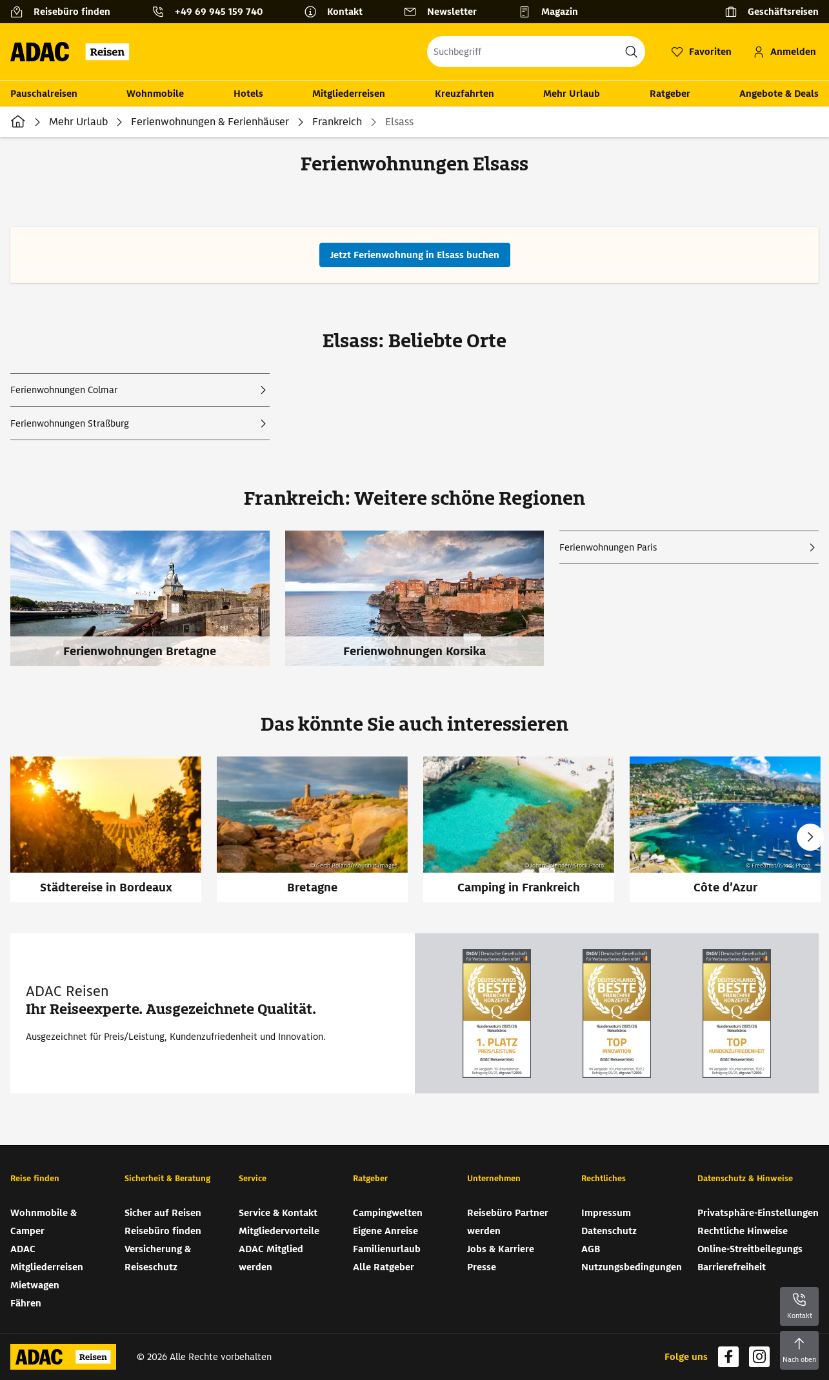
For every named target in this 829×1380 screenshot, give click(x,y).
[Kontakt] (338, 11)
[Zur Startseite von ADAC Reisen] (73, 51)
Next (810, 837)
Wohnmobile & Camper (43, 1222)
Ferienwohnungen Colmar (63, 390)
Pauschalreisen (43, 93)
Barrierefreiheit (731, 1267)
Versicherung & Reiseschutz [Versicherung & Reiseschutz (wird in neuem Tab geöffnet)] (158, 1258)
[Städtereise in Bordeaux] (105, 829)
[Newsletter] (445, 11)
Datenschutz (609, 1231)
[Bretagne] (312, 829)
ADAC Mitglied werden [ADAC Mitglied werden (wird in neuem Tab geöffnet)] (271, 1258)
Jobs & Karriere (500, 1249)
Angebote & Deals (779, 93)
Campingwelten (388, 1213)
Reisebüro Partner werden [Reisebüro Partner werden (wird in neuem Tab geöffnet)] (507, 1222)
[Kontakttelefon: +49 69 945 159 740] (212, 11)
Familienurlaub (387, 1249)
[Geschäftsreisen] (771, 11)
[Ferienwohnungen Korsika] (422, 606)
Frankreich (337, 121)
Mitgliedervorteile (279, 1231)
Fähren (25, 1303)
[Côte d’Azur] (725, 829)
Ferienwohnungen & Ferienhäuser (210, 121)
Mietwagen (34, 1285)
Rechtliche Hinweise (742, 1231)
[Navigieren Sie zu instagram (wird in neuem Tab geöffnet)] (759, 1356)
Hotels (248, 93)
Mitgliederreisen (348, 93)
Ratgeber (670, 93)
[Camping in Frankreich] (518, 829)
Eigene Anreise (385, 1231)
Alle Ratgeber (383, 1267)
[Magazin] (553, 11)
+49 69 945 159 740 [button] (219, 11)
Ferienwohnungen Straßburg (69, 423)
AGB (590, 1249)
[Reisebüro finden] (65, 11)
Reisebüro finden (163, 1231)
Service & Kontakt (278, 1213)
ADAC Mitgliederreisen (46, 1258)
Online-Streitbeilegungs (750, 1249)
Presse (481, 1267)
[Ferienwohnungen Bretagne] (147, 606)
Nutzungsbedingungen (631, 1267)
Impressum (606, 1213)
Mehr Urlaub (571, 93)
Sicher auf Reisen (163, 1213)
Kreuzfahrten (464, 93)
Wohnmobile (155, 93)
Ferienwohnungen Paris (608, 547)
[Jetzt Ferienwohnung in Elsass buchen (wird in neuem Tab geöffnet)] (414, 255)
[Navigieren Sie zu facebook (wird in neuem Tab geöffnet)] (728, 1356)
